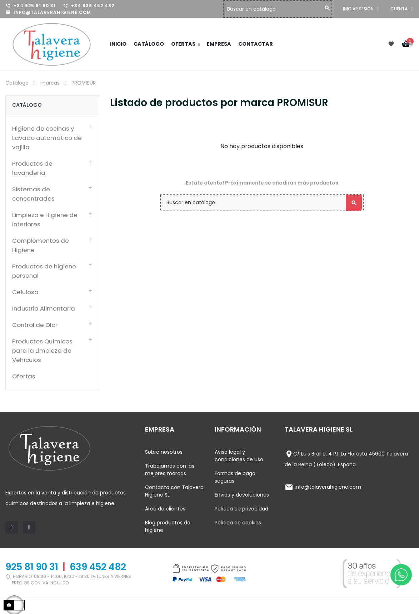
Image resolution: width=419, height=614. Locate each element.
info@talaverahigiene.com (52, 12)
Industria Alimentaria (43, 308)
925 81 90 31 (31, 566)
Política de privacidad (241, 508)
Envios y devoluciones (242, 494)
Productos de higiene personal (44, 271)
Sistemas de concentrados (33, 194)
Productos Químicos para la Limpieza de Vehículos (42, 350)
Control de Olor (35, 325)
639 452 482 (98, 566)
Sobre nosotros (164, 452)
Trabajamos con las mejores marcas (169, 469)
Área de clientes (165, 508)
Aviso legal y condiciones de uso (239, 455)
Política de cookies (238, 522)
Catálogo (27, 105)
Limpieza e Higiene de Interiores (45, 219)
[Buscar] (279, 9)
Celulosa (25, 292)
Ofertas (23, 376)
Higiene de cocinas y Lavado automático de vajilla (47, 137)
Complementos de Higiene (40, 245)
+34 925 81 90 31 (35, 5)
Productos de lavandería (32, 168)
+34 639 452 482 (92, 5)
